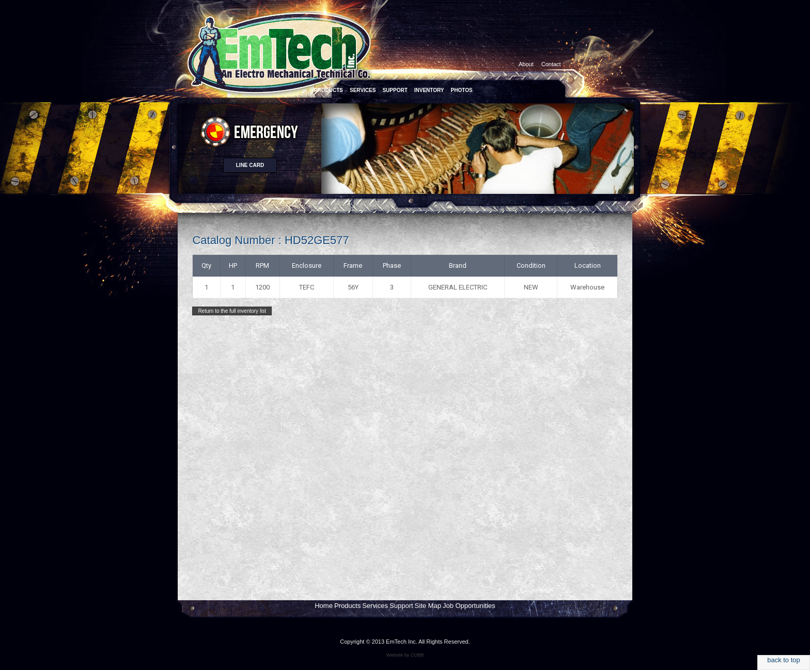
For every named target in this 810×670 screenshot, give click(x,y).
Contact (551, 64)
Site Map (428, 606)
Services (375, 606)
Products (347, 606)
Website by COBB (405, 655)
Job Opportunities (469, 606)
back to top (783, 660)
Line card (250, 165)
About (526, 64)
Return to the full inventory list (232, 311)
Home (324, 606)
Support (401, 606)
